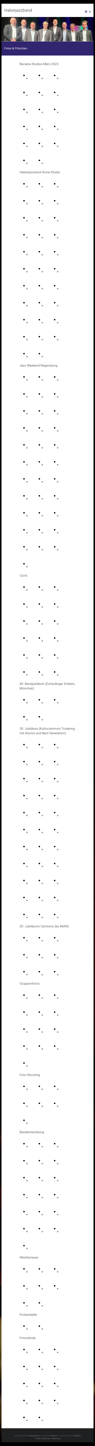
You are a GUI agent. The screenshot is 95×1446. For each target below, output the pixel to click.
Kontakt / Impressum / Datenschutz (48, 1438)
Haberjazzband (18, 10)
